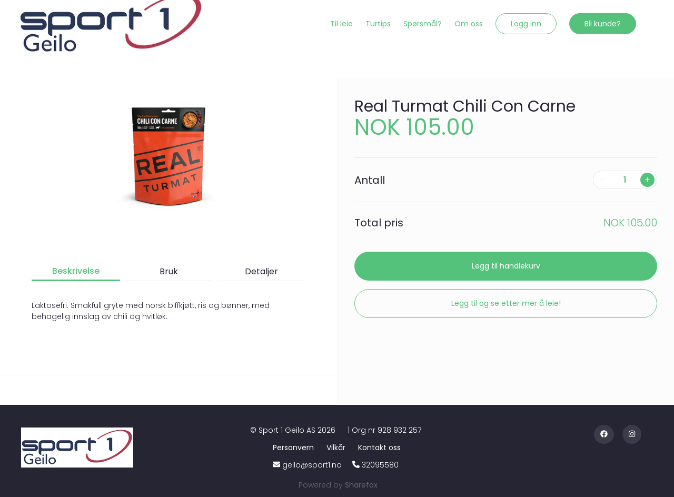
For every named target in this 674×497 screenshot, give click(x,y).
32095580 (380, 465)
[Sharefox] (361, 485)
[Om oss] (468, 24)
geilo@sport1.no (312, 465)
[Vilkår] (338, 447)
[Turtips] (378, 24)
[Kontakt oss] (379, 447)
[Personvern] (295, 447)
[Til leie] (341, 24)
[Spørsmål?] (422, 24)
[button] (526, 23)
